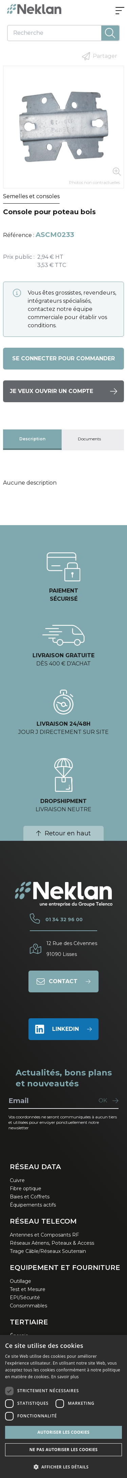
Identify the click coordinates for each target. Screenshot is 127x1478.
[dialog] (63, 1406)
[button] (63, 1466)
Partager (99, 56)
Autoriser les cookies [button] (64, 1432)
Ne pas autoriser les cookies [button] (63, 1449)
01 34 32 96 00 (64, 919)
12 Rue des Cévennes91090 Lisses (71, 948)
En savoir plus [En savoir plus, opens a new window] (65, 1377)
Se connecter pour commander (63, 358)
